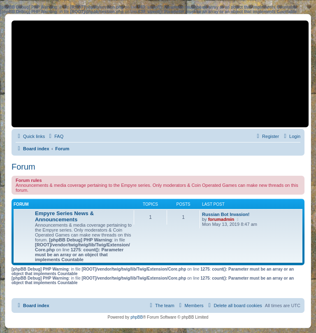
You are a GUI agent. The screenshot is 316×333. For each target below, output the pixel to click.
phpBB (136, 317)
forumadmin (221, 219)
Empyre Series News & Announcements (64, 216)
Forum (23, 166)
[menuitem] (55, 136)
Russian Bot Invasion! (226, 214)
